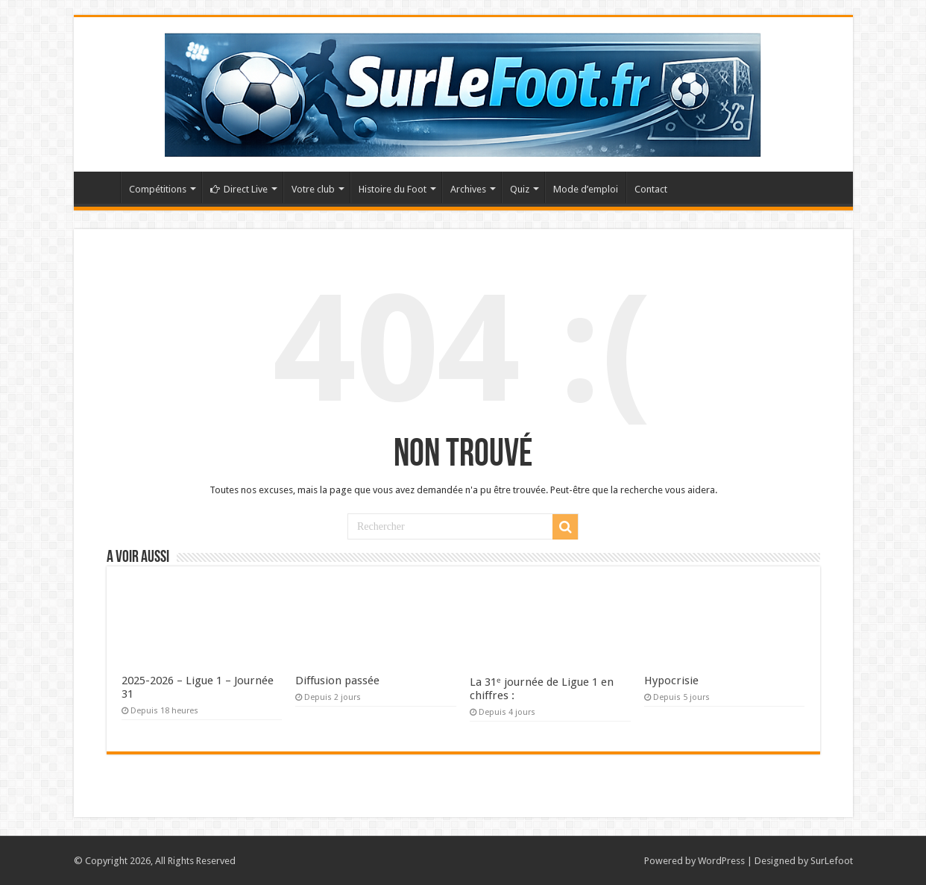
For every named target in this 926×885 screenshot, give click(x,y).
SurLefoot (831, 860)
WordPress (721, 860)
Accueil (100, 187)
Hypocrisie (671, 680)
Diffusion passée (337, 680)
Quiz (519, 189)
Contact (650, 189)
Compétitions (157, 189)
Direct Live (239, 189)
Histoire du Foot (392, 189)
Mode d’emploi (585, 189)
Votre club (313, 189)
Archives (468, 189)
